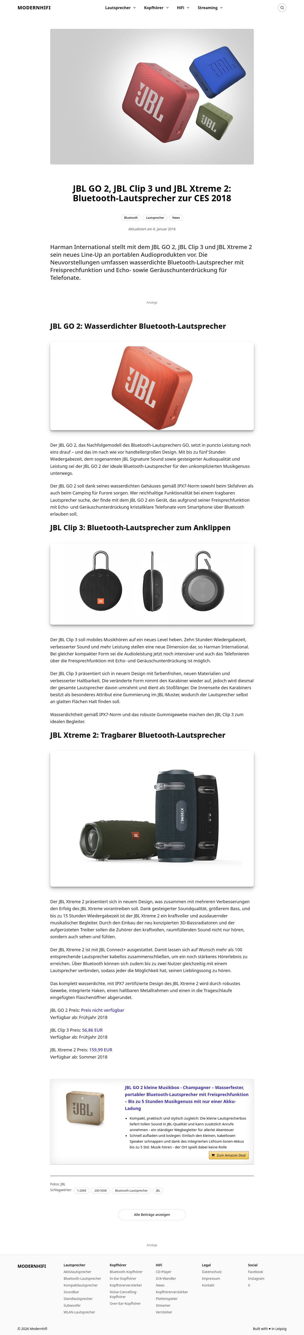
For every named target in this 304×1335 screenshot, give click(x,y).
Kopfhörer (156, 7)
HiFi (183, 7)
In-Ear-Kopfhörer (123, 1278)
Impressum (211, 1278)
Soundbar (71, 1292)
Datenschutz (212, 1271)
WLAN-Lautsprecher (79, 1312)
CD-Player (163, 1271)
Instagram (256, 1278)
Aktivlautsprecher (77, 1271)
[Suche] (282, 7)
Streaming (210, 7)
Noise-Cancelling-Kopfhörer (123, 1294)
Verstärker (164, 1312)
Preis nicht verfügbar (102, 1010)
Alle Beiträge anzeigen (152, 1214)
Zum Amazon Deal (231, 1155)
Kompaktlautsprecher (81, 1285)
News (160, 1285)
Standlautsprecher (78, 1298)
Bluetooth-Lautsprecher (82, 1278)
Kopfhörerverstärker (126, 1285)
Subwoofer (72, 1305)
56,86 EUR (92, 1030)
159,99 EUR (100, 1050)
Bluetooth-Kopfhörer (126, 1271)
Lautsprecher (120, 7)
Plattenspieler (167, 1298)
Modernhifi (34, 7)
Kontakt (208, 1285)
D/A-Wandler (166, 1278)
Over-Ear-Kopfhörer (125, 1303)
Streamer (163, 1305)
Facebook (255, 1271)
